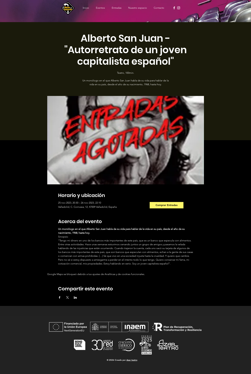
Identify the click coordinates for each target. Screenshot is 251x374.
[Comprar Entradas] (166, 205)
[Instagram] (179, 8)
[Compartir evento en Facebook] (59, 297)
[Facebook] (174, 8)
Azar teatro (131, 360)
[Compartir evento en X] (67, 297)
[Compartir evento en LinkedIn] (75, 297)
